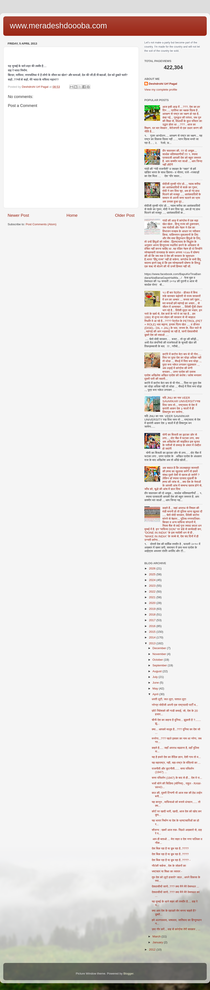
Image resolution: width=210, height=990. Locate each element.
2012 (152, 949)
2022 (152, 591)
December (159, 648)
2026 (152, 568)
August (157, 671)
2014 (152, 637)
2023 (152, 585)
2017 (152, 620)
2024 (152, 580)
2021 (152, 597)
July (155, 677)
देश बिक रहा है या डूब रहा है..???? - (171, 860)
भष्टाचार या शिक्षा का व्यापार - (167, 871)
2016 (152, 626)
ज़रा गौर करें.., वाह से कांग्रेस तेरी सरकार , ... (176, 929)
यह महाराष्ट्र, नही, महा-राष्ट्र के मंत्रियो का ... (176, 762)
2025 (152, 574)
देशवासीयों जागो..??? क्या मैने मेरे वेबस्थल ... (175, 886)
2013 (152, 643)
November (159, 654)
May (155, 688)
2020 (152, 603)
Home (71, 215)
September (160, 665)
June (156, 682)
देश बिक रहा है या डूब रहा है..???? (170, 848)
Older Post (125, 215)
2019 (152, 608)
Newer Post (18, 215)
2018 (152, 614)
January (158, 942)
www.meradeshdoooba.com (58, 25)
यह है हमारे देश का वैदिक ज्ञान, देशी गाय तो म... (176, 757)
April (155, 694)
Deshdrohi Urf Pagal (163, 83)
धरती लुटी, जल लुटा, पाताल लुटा (169, 699)
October (158, 659)
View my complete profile (160, 89)
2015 (152, 631)
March (156, 936)
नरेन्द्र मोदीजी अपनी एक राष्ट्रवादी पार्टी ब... (175, 704)
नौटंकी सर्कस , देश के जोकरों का (169, 865)
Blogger (128, 973)
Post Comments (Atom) (41, 224)
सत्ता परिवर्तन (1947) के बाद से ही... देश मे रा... (177, 777)
